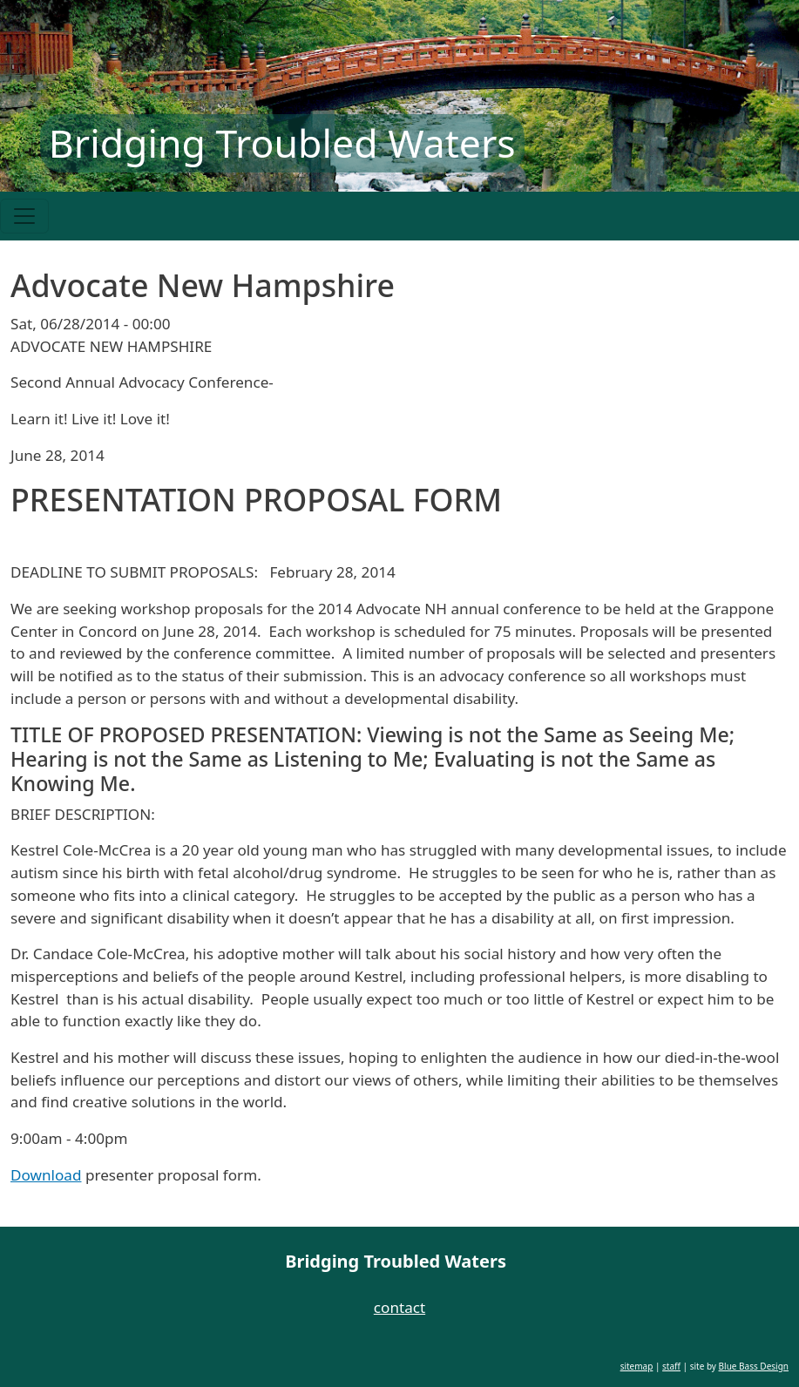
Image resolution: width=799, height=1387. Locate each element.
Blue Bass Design (754, 1366)
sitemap (636, 1366)
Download (45, 1175)
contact (399, 1307)
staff (671, 1366)
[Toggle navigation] (24, 216)
